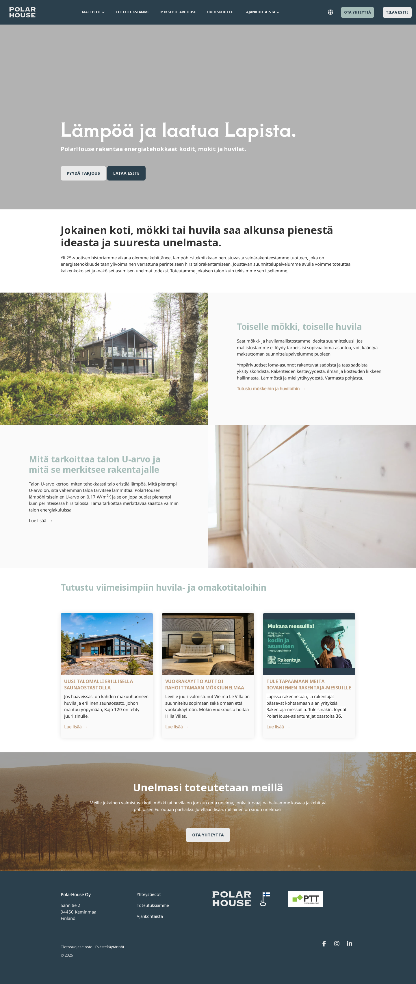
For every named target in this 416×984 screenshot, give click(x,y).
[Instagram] (337, 944)
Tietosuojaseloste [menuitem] (76, 946)
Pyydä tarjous (83, 173)
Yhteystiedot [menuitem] (149, 894)
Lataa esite (126, 173)
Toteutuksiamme (132, 12)
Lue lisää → (41, 520)
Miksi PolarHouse (178, 12)
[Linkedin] (349, 944)
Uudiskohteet (221, 12)
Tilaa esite (397, 12)
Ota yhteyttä (357, 12)
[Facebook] (325, 944)
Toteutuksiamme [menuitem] (153, 905)
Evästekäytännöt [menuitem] (109, 946)
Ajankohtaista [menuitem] (150, 916)
